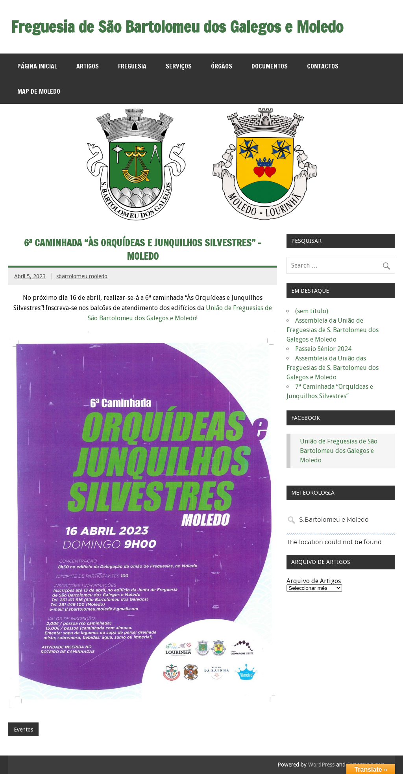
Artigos (87, 66)
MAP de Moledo (38, 91)
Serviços (179, 66)
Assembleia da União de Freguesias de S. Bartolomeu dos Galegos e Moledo (333, 330)
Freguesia (132, 66)
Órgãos (221, 66)
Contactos (322, 66)
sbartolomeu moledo (81, 276)
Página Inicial (37, 66)
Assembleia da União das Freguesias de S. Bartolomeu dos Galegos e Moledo (333, 368)
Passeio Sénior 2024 (323, 349)
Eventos (23, 729)
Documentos (269, 66)
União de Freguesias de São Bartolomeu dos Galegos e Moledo (338, 451)
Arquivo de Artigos (314, 581)
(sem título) (311, 311)
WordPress (321, 764)
